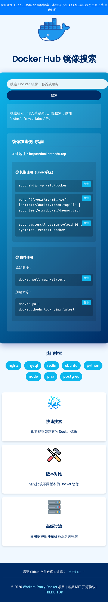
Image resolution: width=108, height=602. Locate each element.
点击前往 (74, 572)
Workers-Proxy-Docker (40, 587)
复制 (86, 183)
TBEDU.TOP (54, 592)
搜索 (54, 95)
